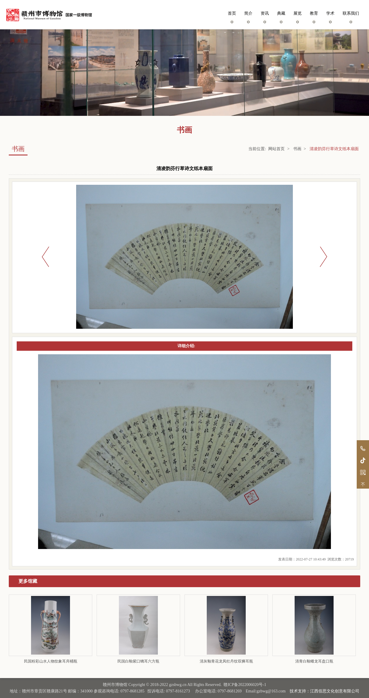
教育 (314, 16)
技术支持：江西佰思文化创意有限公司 (324, 691)
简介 (248, 16)
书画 (297, 149)
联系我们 (351, 16)
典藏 (281, 16)
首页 (232, 16)
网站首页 (276, 149)
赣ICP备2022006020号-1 (244, 684)
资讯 (264, 16)
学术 (330, 16)
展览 (297, 16)
